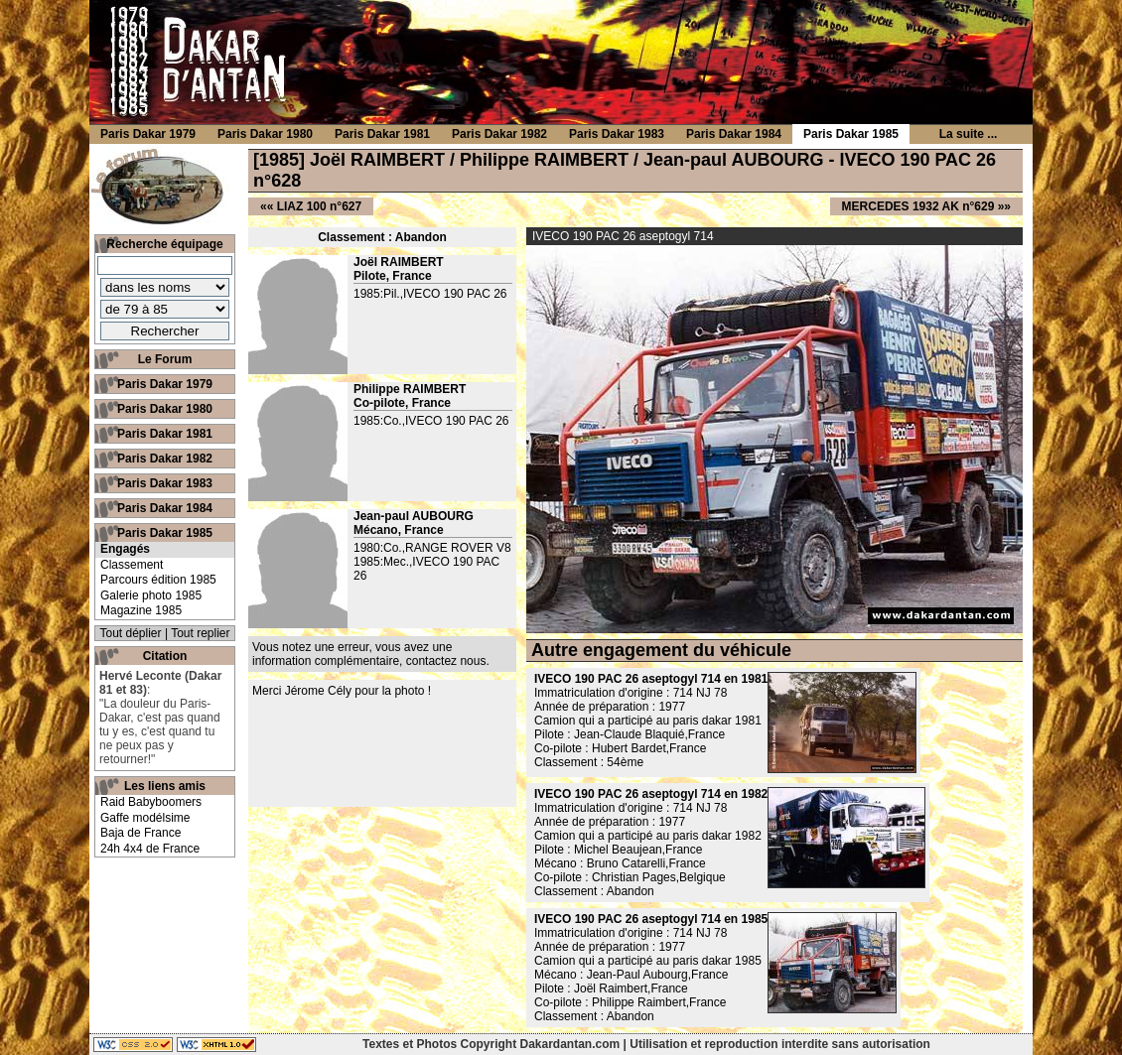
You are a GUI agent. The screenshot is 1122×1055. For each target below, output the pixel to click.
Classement (131, 565)
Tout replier (200, 633)
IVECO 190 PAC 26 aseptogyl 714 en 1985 (651, 919)
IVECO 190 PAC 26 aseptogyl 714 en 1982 (651, 794)
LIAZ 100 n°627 (319, 206)
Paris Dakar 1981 (164, 434)
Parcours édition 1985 (158, 580)
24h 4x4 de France (150, 849)
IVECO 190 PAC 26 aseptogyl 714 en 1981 (651, 679)
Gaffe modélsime (145, 818)
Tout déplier (131, 633)
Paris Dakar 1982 (164, 458)
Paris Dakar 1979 (164, 384)
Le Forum (165, 359)
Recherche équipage (164, 244)
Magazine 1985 (141, 610)
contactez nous (446, 661)
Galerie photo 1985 (151, 595)
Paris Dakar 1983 (164, 483)
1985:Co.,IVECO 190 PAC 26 (431, 421)
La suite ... (968, 134)
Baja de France (140, 833)
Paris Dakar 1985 (164, 533)
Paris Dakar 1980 (164, 409)
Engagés (125, 549)
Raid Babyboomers (151, 802)
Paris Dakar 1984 (164, 508)
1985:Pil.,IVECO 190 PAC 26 (430, 294)
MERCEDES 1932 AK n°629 (918, 206)
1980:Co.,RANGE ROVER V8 (432, 548)
